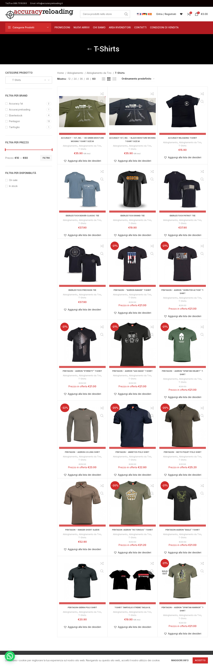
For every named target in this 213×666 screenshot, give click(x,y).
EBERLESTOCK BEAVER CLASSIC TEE (82, 215)
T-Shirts (82, 148)
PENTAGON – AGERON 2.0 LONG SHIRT (82, 451)
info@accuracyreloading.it (50, 3)
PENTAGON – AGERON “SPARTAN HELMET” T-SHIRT (182, 372)
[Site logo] (39, 13)
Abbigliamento (75, 72)
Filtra (46, 158)
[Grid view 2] (103, 79)
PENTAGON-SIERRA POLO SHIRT (82, 607)
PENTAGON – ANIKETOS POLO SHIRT (132, 451)
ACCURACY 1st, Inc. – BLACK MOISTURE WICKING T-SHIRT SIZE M (132, 139)
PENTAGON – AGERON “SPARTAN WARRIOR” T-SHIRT (182, 609)
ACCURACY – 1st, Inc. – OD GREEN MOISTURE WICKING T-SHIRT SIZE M (82, 139)
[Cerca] (105, 14)
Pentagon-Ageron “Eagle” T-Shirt (182, 529)
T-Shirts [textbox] (14, 80)
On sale (13, 180)
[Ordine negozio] (138, 79)
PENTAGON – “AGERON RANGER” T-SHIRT (132, 289)
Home (61, 72)
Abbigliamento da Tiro (99, 72)
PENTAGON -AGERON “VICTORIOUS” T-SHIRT (132, 529)
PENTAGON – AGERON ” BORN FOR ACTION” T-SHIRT (182, 291)
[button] (82, 161)
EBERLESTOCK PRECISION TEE (82, 289)
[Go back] (89, 49)
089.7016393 (20, 3)
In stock (13, 186)
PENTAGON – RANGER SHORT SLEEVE (82, 529)
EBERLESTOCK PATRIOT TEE (182, 215)
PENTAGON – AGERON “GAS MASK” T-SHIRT (132, 370)
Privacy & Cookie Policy (86, 655)
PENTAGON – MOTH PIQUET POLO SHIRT (182, 451)
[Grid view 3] (108, 79)
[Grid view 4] (114, 79)
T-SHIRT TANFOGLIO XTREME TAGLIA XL (132, 607)
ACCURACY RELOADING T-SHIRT (182, 137)
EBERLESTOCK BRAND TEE (132, 215)
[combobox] (28, 80)
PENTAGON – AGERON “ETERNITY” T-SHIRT (82, 370)
